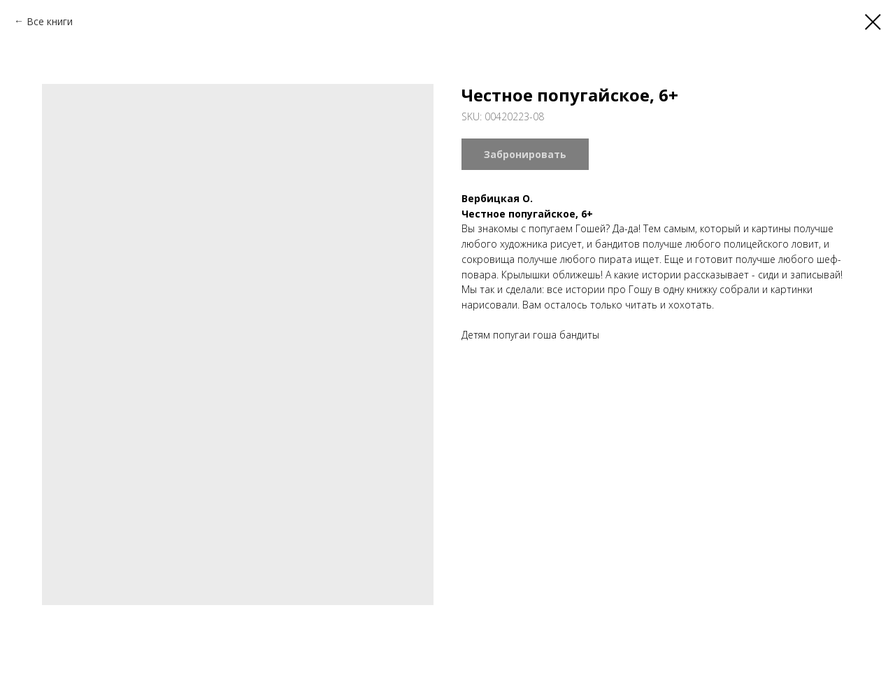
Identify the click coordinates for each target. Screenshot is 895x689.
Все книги (50, 21)
